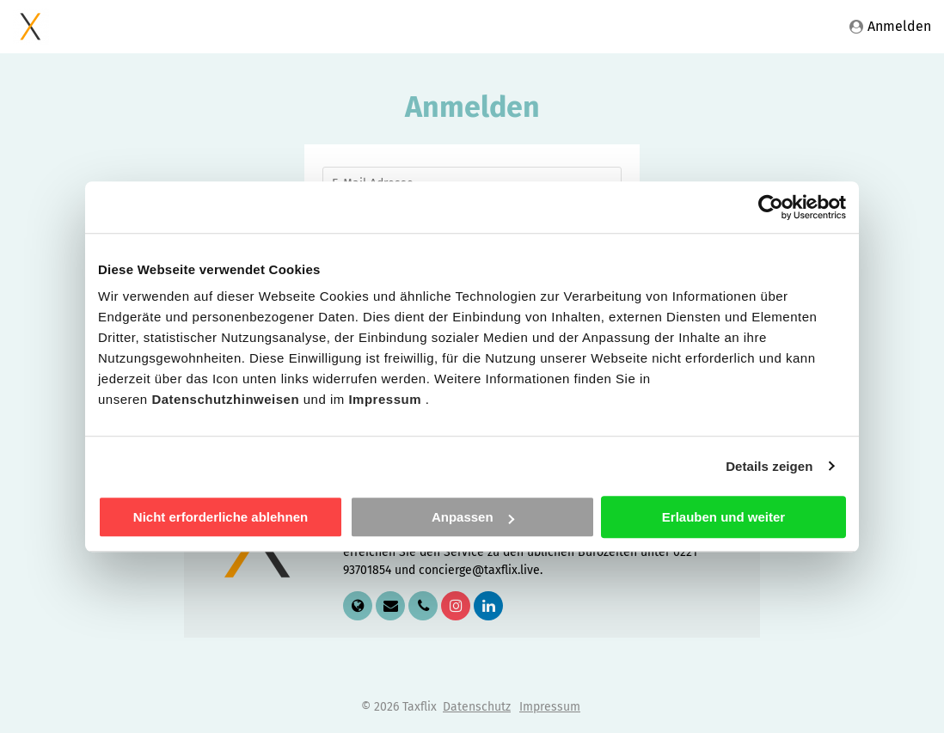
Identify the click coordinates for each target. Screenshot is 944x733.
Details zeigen (769, 466)
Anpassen (473, 517)
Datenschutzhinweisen (227, 399)
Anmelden (890, 26)
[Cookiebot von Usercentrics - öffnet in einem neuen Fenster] (771, 207)
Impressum (386, 399)
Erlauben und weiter (723, 517)
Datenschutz (477, 706)
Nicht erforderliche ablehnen (220, 517)
